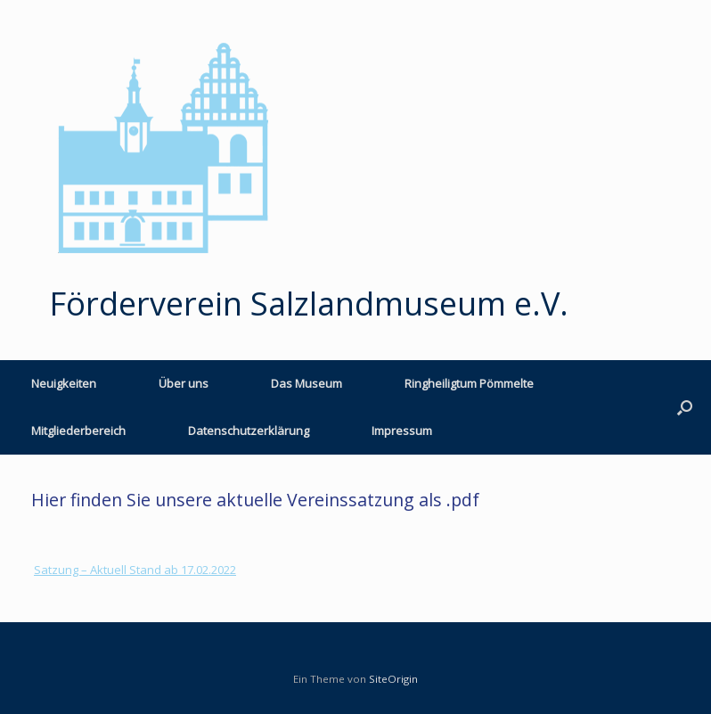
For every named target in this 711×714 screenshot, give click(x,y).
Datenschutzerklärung (248, 431)
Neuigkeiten (63, 383)
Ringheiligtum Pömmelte (469, 383)
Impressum (402, 431)
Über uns (183, 383)
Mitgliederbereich (78, 431)
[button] (684, 407)
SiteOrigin (393, 678)
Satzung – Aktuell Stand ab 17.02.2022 (135, 570)
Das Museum (306, 383)
